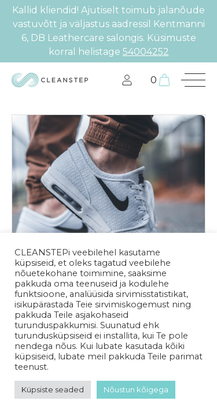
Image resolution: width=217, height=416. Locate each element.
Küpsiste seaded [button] (52, 389)
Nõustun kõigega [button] (136, 389)
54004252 (146, 51)
